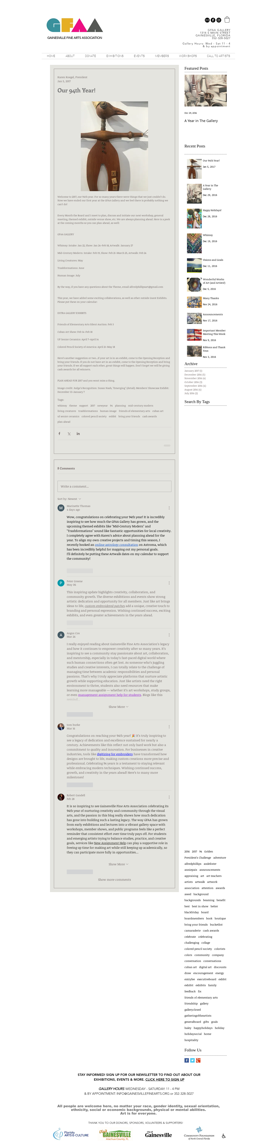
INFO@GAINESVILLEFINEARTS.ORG (143, 1093)
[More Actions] (169, 508)
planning (120, 405)
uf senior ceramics (68, 416)
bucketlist (216, 924)
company (218, 955)
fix (199, 991)
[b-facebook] (213, 20)
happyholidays (203, 1028)
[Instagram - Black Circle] (218, 20)
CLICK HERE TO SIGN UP (164, 1079)
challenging (191, 942)
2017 (92, 405)
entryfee (189, 979)
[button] (227, 19)
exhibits (201, 985)
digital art (205, 967)
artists (188, 882)
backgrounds (192, 900)
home (207, 1034)
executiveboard (206, 979)
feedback (190, 991)
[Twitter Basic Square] (192, 1060)
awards (220, 888)
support (83, 405)
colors (188, 955)
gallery (204, 1003)
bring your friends (129, 416)
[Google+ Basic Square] (198, 1060)
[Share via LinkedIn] (78, 433)
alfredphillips (192, 864)
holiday (219, 1028)
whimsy (62, 405)
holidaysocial (193, 1034)
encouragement (203, 973)
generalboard (192, 1022)
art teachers (214, 876)
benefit (221, 900)
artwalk (200, 882)
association (191, 888)
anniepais (190, 869)
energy (219, 973)
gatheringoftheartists (197, 1015)
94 (111, 405)
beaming (208, 900)
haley (187, 1028)
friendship (191, 1003)
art (202, 876)
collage (205, 942)
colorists (219, 949)
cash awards (149, 416)
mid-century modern (140, 405)
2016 (187, 851)
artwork (212, 882)
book (209, 918)
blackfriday (191, 912)
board (205, 912)
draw (187, 973)
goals (214, 1022)
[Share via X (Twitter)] (69, 433)
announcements (209, 869)
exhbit (112, 416)
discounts (220, 967)
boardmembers (194, 918)
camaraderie (192, 930)
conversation (192, 961)
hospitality (191, 1040)
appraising (191, 876)
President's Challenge (197, 857)
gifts (206, 1022)
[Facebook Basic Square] (186, 1060)
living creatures (67, 410)
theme (73, 405)
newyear (102, 405)
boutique (220, 918)
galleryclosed (192, 1009)
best (187, 906)
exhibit (188, 985)
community (202, 955)
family (212, 985)
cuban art (158, 410)
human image (108, 410)
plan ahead (64, 421)
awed (187, 894)
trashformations (88, 410)
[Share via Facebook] (59, 433)
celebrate (190, 936)
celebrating (205, 936)
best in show (200, 906)
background (201, 894)
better (214, 906)
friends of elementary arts (134, 410)
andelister (210, 864)
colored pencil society (94, 416)
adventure (219, 857)
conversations (212, 961)
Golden (208, 851)
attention (207, 888)
